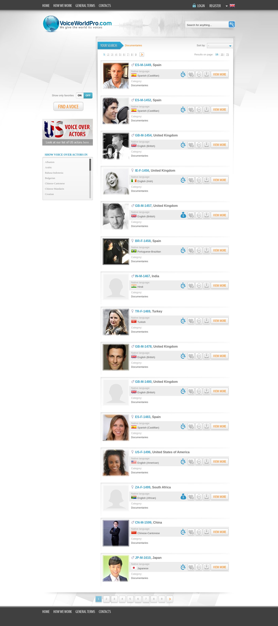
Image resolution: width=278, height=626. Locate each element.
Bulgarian (50, 178)
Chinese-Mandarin (54, 188)
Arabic (48, 167)
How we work (62, 5)
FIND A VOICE (68, 106)
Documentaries (133, 45)
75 (227, 54)
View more (219, 74)
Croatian (49, 194)
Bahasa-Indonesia (54, 172)
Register (215, 6)
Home (46, 5)
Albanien (50, 162)
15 (216, 54)
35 (222, 54)
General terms (85, 5)
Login (201, 6)
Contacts (105, 5)
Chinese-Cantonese (55, 183)
